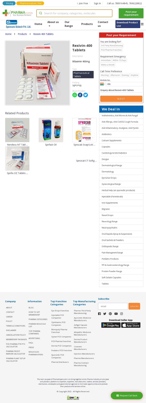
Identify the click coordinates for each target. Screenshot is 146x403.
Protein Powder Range (112, 271)
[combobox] (74, 13)
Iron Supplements (110, 202)
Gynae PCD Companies (61, 336)
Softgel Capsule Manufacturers (80, 326)
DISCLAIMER (11, 330)
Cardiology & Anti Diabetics (114, 153)
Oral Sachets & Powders (113, 240)
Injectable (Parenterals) (112, 196)
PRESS (31, 347)
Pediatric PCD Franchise (61, 350)
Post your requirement (131, 13)
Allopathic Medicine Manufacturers (82, 333)
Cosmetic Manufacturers (80, 347)
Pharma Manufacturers (84, 358)
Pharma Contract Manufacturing (81, 364)
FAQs (31, 343)
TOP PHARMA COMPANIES (34, 332)
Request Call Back (126, 395)
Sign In (97, 3)
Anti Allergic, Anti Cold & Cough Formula (120, 121)
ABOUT (9, 307)
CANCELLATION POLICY (16, 335)
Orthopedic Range (110, 246)
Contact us (103, 24)
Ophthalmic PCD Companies (58, 323)
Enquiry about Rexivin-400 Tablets (121, 90)
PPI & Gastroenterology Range (115, 265)
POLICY (9, 321)
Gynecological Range (111, 184)
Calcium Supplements (111, 140)
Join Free (82, 3)
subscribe (134, 306)
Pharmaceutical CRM (30, 3)
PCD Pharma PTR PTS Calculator (15, 345)
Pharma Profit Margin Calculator (15, 352)
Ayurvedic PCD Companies (57, 356)
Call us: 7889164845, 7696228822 (124, 3)
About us (53, 23)
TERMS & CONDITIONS (15, 326)
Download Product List (127, 24)
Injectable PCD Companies (57, 316)
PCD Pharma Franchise (61, 341)
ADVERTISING (34, 338)
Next (121, 98)
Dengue (105, 159)
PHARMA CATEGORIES (38, 319)
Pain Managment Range (112, 252)
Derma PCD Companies (61, 346)
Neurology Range (110, 221)
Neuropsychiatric (109, 227)
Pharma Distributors (60, 362)
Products (87, 24)
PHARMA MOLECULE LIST (37, 325)
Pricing (9, 3)
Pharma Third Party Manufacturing (82, 312)
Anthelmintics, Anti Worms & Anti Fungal (120, 115)
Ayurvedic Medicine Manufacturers (82, 319)
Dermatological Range (112, 165)
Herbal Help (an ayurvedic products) (118, 190)
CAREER (9, 316)
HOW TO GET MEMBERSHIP (34, 313)
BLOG (31, 307)
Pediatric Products (110, 258)
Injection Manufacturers (84, 354)
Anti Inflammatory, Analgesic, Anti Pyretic (120, 128)
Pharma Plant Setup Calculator (15, 359)
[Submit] (40, 13)
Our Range (69, 24)
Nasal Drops (107, 215)
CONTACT (10, 312)
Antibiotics (106, 134)
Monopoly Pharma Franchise (59, 330)
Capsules (106, 146)
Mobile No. (105, 80)
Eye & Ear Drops (109, 178)
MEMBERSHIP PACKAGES (16, 339)
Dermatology (108, 171)
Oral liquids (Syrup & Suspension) (117, 234)
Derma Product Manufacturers (80, 340)
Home (38, 24)
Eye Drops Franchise (60, 310)
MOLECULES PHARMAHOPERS (36, 353)
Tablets (105, 283)
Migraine (106, 209)
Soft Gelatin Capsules (111, 277)
